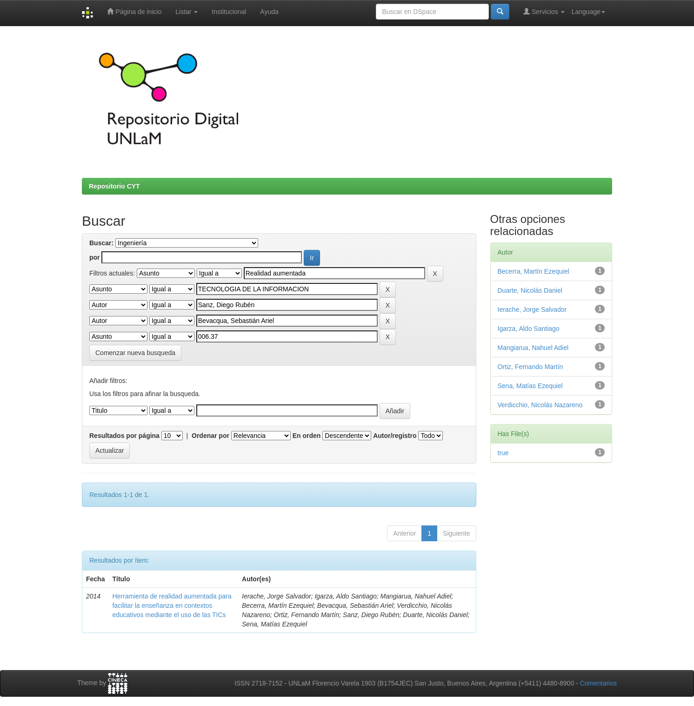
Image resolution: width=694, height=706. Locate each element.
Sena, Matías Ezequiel (530, 386)
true (503, 453)
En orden (307, 435)
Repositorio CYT (114, 186)
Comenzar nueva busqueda (135, 352)
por (94, 257)
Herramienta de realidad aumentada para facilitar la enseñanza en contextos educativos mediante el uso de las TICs (171, 605)
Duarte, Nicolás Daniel (530, 290)
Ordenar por (210, 435)
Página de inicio (134, 11)
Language (588, 11)
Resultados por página (124, 435)
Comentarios (598, 683)
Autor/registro (394, 435)
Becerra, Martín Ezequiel (533, 271)
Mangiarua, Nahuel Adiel (533, 347)
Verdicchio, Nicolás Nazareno (540, 405)
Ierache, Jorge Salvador (532, 309)
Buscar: (101, 243)
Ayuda (269, 11)
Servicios (544, 11)
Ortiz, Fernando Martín (530, 366)
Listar (186, 11)
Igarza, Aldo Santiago (529, 328)
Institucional (229, 11)
